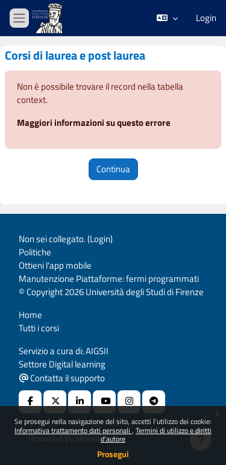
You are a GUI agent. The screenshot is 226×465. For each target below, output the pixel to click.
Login (206, 18)
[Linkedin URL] (79, 401)
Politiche (35, 252)
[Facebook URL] (30, 401)
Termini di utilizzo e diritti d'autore (156, 435)
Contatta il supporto (62, 378)
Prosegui (113, 454)
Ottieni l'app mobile (55, 265)
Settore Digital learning (62, 364)
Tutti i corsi (39, 328)
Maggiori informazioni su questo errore (94, 123)
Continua (113, 169)
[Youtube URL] (104, 401)
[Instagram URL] (129, 401)
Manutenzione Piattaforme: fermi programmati (109, 279)
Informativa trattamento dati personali (73, 430)
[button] (167, 18)
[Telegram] (153, 401)
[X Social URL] (54, 401)
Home (30, 315)
